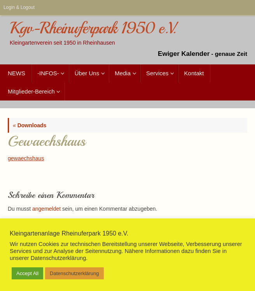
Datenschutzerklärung (74, 273)
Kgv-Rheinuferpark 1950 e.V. (92, 28)
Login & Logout (19, 7)
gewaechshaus (26, 158)
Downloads (29, 125)
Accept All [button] (27, 273)
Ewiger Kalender (184, 53)
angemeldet (46, 209)
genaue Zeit (231, 53)
